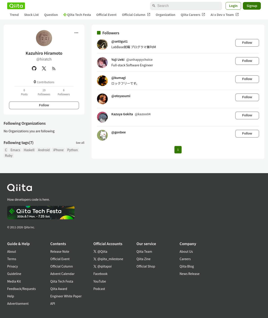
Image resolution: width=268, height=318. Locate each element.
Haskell (29, 150)
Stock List (31, 14)
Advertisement (18, 303)
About (11, 251)
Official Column (136, 14)
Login (233, 5)
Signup (251, 5)
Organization (165, 14)
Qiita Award (58, 288)
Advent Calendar (62, 273)
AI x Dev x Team (225, 14)
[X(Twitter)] (44, 68)
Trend (14, 14)
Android (44, 150)
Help (10, 296)
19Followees (44, 92)
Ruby (8, 155)
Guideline (14, 273)
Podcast (99, 288)
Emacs (15, 150)
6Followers (64, 92)
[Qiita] (16, 5)
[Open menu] (76, 32)
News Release (190, 273)
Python (72, 150)
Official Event (106, 14)
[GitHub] (34, 68)
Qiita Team (144, 251)
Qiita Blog (187, 266)
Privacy (12, 266)
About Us (186, 251)
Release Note (59, 251)
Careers (185, 259)
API (52, 303)
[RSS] (54, 68)
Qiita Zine (143, 259)
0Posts (24, 92)
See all (80, 142)
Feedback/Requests (21, 288)
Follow (44, 105)
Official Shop (145, 266)
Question (51, 14)
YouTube (99, 281)
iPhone (58, 150)
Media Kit (14, 281)
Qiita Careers (193, 14)
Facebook (100, 273)
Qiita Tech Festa (77, 14)
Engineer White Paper (66, 296)
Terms (11, 259)
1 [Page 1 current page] (178, 149)
